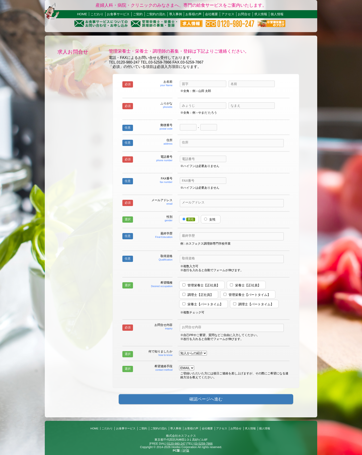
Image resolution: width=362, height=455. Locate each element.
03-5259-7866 (203, 443)
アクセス (227, 14)
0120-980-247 (176, 443)
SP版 (185, 450)
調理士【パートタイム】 (256, 304)
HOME (82, 14)
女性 (212, 219)
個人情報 (277, 14)
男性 (190, 219)
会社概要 (211, 14)
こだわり (96, 14)
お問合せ (244, 14)
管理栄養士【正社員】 (203, 285)
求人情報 (260, 14)
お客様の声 (193, 14)
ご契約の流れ (156, 14)
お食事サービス (118, 14)
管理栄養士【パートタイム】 (250, 295)
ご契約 (138, 14)
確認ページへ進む (206, 399)
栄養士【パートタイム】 (205, 304)
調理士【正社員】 (200, 295)
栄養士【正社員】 (248, 285)
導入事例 (175, 14)
